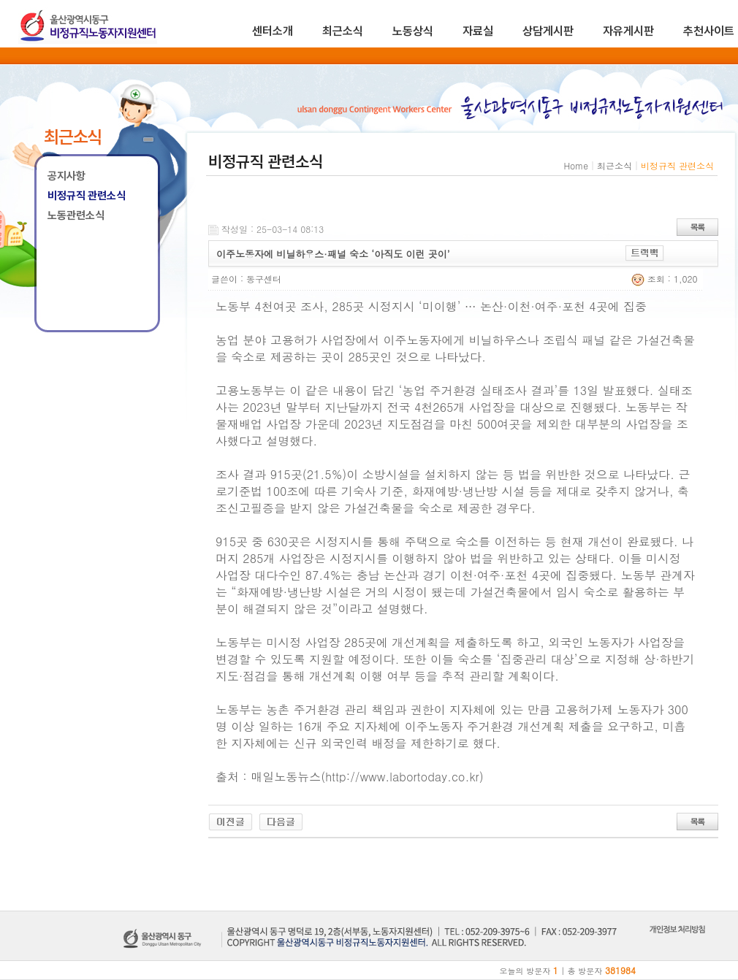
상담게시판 (548, 31)
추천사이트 (708, 31)
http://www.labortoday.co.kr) (404, 776)
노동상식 (412, 31)
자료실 (478, 31)
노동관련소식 (75, 215)
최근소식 (342, 31)
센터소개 (272, 31)
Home (575, 165)
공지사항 (66, 176)
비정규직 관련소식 (86, 195)
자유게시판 (628, 31)
